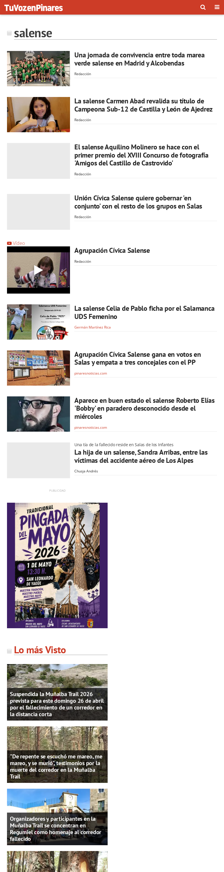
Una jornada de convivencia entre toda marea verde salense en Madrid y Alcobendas (139, 59)
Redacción (82, 73)
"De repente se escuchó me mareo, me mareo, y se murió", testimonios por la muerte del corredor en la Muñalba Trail (56, 766)
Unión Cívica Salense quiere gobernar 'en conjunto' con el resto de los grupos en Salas (138, 202)
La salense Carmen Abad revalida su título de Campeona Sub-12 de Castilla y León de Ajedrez (143, 105)
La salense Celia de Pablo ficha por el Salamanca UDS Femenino (144, 312)
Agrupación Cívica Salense (112, 250)
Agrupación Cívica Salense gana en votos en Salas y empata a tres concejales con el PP (137, 358)
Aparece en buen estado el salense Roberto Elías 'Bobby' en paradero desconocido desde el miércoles (144, 408)
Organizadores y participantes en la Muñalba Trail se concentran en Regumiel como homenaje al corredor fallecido (55, 829)
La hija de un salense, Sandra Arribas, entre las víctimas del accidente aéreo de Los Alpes (140, 456)
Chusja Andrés (86, 471)
